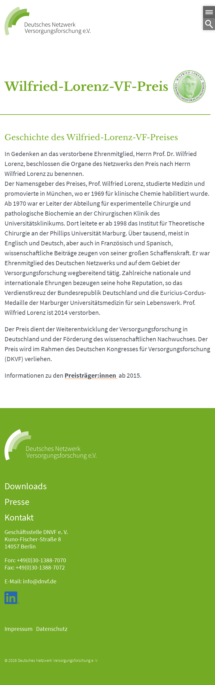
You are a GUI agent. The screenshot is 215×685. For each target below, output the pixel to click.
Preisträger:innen (90, 375)
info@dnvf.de (39, 581)
